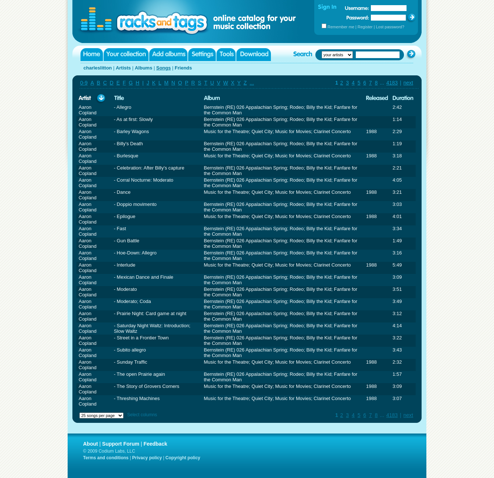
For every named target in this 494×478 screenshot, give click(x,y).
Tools (226, 54)
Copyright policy (182, 457)
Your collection (126, 54)
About (90, 444)
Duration (403, 98)
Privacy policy (147, 457)
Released (377, 98)
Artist (85, 98)
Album (212, 98)
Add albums (168, 54)
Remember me (340, 27)
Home (91, 54)
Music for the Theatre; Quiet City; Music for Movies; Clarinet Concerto (277, 131)
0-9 (83, 83)
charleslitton (97, 68)
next (408, 83)
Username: (357, 8)
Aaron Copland (87, 109)
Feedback (155, 444)
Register (365, 27)
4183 (392, 83)
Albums (144, 68)
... (252, 83)
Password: (358, 17)
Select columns (142, 414)
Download (253, 54)
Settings (202, 54)
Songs (163, 68)
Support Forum (120, 444)
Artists (123, 68)
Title (119, 98)
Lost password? (390, 27)
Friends (183, 68)
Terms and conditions (106, 457)
